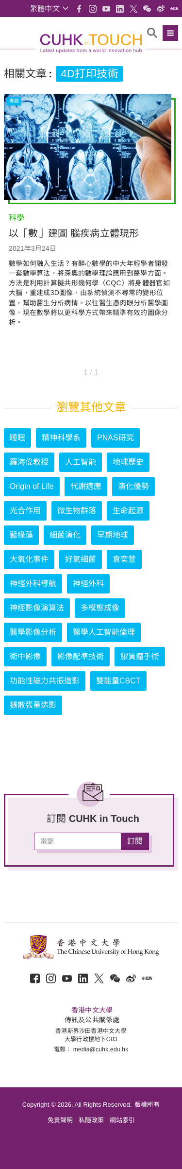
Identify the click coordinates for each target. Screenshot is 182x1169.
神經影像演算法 (37, 608)
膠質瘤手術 (139, 656)
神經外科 (88, 583)
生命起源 (128, 510)
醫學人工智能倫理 (104, 632)
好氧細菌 (80, 559)
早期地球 (112, 535)
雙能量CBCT (118, 681)
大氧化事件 (29, 559)
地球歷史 (128, 462)
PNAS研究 (115, 438)
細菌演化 (65, 535)
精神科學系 (61, 438)
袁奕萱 (124, 559)
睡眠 (17, 438)
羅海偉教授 (29, 462)
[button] (49, 8)
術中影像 (25, 656)
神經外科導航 (33, 583)
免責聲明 (60, 1120)
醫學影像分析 (33, 632)
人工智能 (80, 462)
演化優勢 (133, 486)
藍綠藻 (21, 535)
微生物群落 (76, 510)
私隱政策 (91, 1120)
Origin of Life (32, 486)
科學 (16, 218)
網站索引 (122, 1120)
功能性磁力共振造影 (45, 681)
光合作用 (25, 510)
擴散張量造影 (33, 705)
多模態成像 (100, 608)
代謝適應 (85, 486)
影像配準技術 (80, 656)
